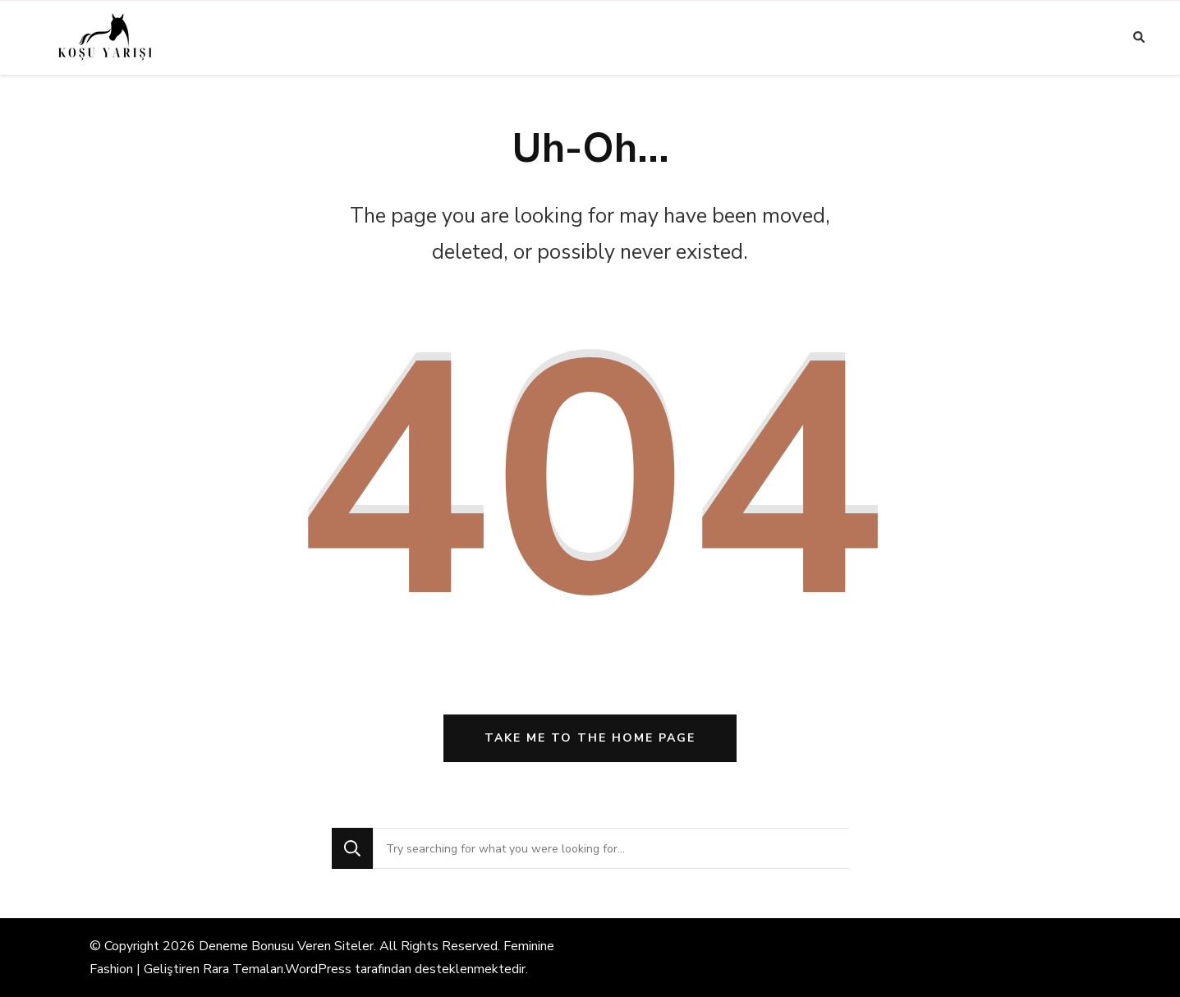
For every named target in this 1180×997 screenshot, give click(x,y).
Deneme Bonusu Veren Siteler (286, 946)
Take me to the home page (590, 738)
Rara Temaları (243, 969)
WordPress (318, 969)
